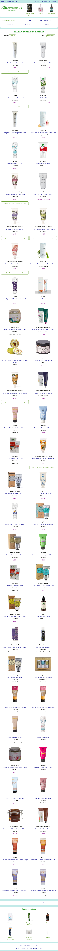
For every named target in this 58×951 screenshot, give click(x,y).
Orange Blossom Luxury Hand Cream (15, 393)
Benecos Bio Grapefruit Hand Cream (15, 428)
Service (44, 1)
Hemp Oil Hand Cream (43, 98)
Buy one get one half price (15, 72)
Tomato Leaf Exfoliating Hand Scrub (14, 829)
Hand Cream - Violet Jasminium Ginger (15, 647)
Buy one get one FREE (15, 106)
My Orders (52, 1)
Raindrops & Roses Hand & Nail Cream (15, 767)
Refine (12, 35)
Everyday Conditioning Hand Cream (15, 133)
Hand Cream (43, 299)
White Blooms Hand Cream (43, 393)
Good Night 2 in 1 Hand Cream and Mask (15, 299)
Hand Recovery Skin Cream (43, 360)
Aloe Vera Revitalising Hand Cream (43, 555)
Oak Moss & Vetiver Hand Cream (15, 493)
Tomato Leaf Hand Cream (43, 829)
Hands (29, 903)
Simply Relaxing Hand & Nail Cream (15, 329)
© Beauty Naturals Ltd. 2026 (34, 948)
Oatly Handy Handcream (15, 737)
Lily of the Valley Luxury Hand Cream (43, 229)
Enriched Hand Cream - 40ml (43, 194)
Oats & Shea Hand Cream (43, 493)
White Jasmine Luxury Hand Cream (15, 194)
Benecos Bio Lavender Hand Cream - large (15, 890)
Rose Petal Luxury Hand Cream (15, 264)
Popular (50, 35)
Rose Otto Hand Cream (43, 163)
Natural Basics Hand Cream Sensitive (43, 707)
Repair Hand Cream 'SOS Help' (15, 524)
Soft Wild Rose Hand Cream (43, 798)
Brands (10, 25)
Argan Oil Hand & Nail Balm (14, 586)
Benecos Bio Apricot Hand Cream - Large (15, 860)
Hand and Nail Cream (43, 616)
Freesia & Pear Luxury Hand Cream (43, 586)
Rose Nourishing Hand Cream (43, 767)
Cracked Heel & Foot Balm (15, 458)
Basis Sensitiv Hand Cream (14, 163)
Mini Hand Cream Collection (43, 677)
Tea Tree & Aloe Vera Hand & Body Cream (43, 264)
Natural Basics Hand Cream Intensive (14, 707)
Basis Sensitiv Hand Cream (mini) (15, 98)
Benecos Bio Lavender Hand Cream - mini (43, 890)
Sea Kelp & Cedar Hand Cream (43, 524)
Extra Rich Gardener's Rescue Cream (14, 63)
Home (37, 1)
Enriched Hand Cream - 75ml (43, 63)
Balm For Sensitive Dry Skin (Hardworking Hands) (15, 361)
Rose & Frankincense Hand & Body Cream (43, 133)
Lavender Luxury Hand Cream (14, 229)
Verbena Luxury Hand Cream (15, 555)
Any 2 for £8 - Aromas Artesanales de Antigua (15, 203)
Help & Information (25, 945)
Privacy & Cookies (20, 948)
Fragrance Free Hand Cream (43, 428)
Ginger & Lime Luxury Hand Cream (15, 616)
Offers (47, 25)
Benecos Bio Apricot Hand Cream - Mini (43, 860)
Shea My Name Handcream (15, 798)
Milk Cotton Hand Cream (14, 677)
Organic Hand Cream (43, 737)
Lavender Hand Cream (43, 647)
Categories (29, 25)
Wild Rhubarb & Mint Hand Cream (43, 329)
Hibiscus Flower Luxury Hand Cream (43, 459)
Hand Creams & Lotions (29, 31)
